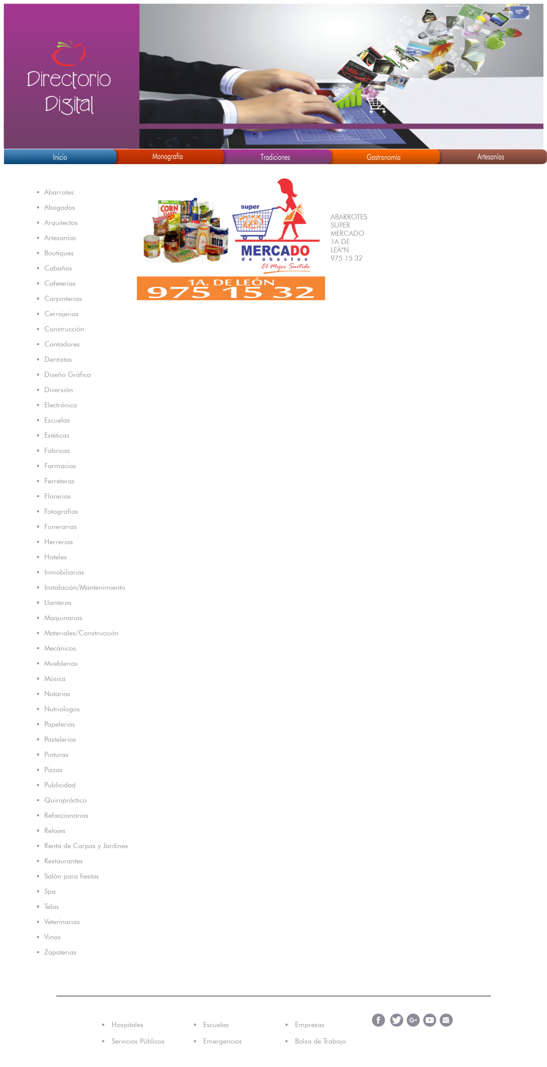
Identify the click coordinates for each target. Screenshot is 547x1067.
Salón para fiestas (71, 876)
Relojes (55, 830)
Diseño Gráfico (67, 374)
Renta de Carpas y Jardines (86, 846)
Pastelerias (60, 739)
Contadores (62, 344)
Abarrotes (59, 192)
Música (55, 678)
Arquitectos (61, 222)
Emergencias (222, 1041)
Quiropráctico (65, 800)
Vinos (52, 937)
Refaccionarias (66, 815)
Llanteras (58, 602)
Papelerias (59, 724)
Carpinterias (63, 298)
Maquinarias (63, 618)
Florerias (57, 496)
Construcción (64, 329)
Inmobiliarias (64, 572)
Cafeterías (60, 283)
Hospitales (127, 1025)
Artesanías (60, 238)
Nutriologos (62, 709)
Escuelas (57, 420)
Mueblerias (61, 663)
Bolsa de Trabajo (320, 1041)
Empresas (310, 1025)
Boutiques (59, 253)
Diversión (58, 390)
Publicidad (60, 785)
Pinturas (56, 754)
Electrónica (60, 405)
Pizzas (53, 770)
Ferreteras (59, 481)
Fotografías (61, 511)
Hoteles (55, 557)
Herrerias (58, 542)
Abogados (59, 207)
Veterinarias (62, 922)
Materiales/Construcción (81, 633)
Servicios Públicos (138, 1041)
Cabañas (58, 268)
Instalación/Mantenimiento (84, 587)
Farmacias (60, 466)
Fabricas (57, 450)
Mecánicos (60, 648)
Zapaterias (60, 952)
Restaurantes (63, 861)
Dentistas (58, 359)
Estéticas (57, 435)
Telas (51, 906)
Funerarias (60, 526)
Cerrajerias (61, 314)
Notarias (57, 694)
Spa (50, 891)
